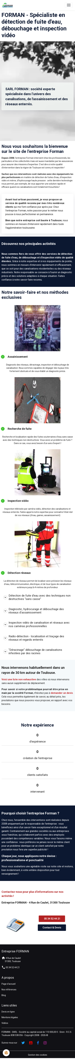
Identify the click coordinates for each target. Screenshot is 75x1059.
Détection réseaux (19, 572)
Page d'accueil (8, 984)
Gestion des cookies (37, 1055)
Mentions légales (10, 1017)
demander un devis (62, 693)
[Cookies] (6, 1052)
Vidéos (5, 1023)
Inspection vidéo (18, 500)
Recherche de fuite (20, 428)
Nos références (9, 989)
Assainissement (18, 356)
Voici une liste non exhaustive (19, 679)
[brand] (8, 5)
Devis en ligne (8, 1011)
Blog (4, 995)
